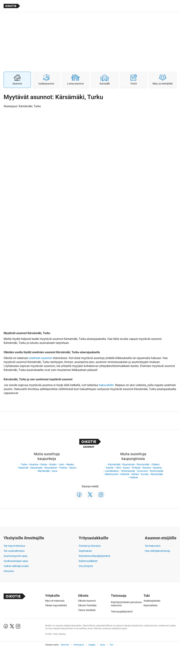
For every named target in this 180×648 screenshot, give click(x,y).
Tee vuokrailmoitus (14, 550)
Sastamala (36, 467)
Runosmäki (143, 464)
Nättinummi (111, 474)
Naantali (23, 467)
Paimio (63, 467)
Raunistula (128, 464)
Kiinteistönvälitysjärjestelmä (94, 556)
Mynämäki (44, 470)
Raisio (43, 464)
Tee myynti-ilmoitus (14, 545)
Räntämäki (157, 474)
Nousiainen (51, 467)
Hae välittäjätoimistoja (157, 550)
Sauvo (72, 467)
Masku (70, 464)
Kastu (126, 467)
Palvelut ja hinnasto (90, 545)
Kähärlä (124, 474)
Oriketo (155, 464)
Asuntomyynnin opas (15, 556)
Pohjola (136, 467)
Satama (157, 467)
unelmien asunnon (40, 358)
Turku (24, 464)
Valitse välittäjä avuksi (16, 566)
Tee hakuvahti (152, 545)
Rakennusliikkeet (88, 561)
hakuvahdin (106, 385)
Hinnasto (9, 571)
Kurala (144, 474)
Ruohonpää (156, 470)
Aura (54, 470)
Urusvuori (142, 470)
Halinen (134, 477)
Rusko (53, 464)
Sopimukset (85, 550)
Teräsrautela (128, 470)
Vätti (118, 467)
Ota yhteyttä (86, 566)
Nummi (147, 467)
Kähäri (135, 474)
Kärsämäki (114, 464)
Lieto (61, 464)
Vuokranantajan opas (16, 561)
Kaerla (109, 467)
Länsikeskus (112, 470)
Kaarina (33, 464)
